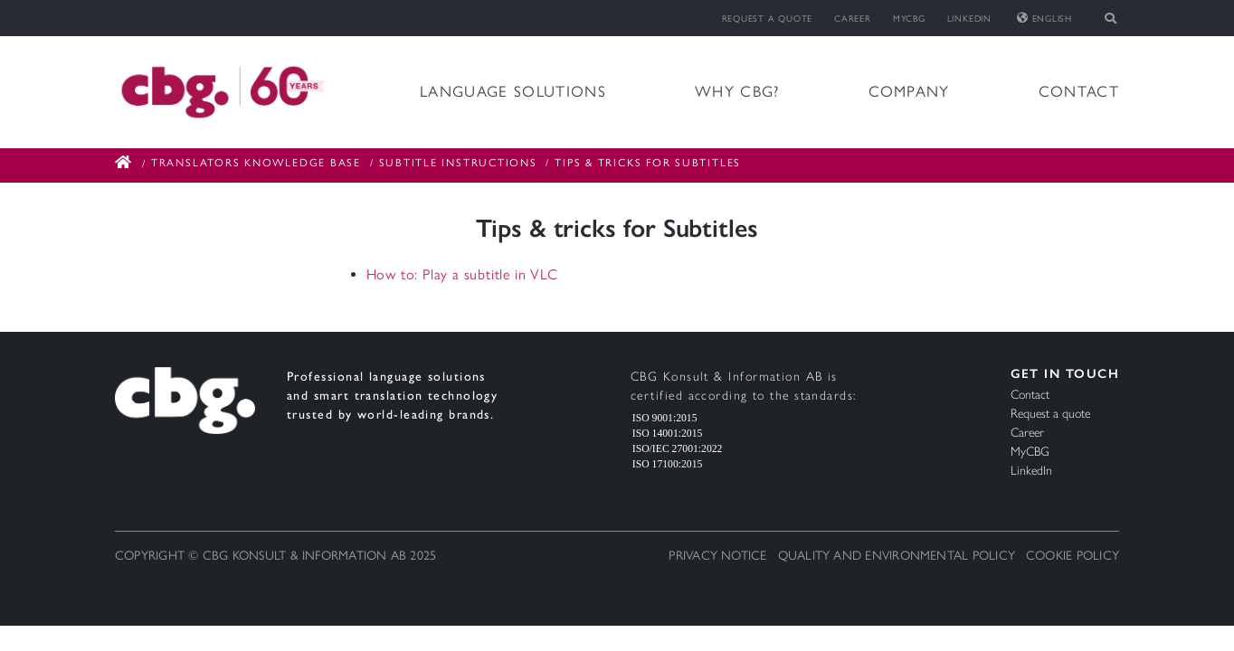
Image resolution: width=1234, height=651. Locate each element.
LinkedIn (969, 18)
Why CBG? (737, 91)
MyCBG (909, 18)
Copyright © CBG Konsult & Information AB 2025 (275, 555)
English (1044, 18)
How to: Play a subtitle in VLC (462, 274)
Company (909, 91)
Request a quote (767, 18)
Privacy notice (717, 555)
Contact (1079, 91)
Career (852, 18)
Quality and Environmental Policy (896, 555)
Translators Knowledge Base (256, 162)
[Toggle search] (1111, 18)
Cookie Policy (1072, 555)
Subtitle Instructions (458, 162)
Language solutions (513, 91)
